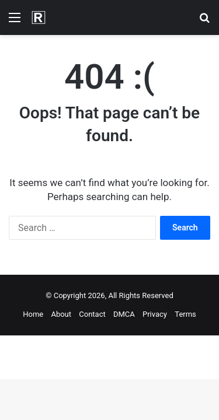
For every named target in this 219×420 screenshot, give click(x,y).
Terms (185, 314)
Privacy (154, 314)
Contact (92, 314)
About (61, 314)
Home (33, 314)
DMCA (124, 314)
